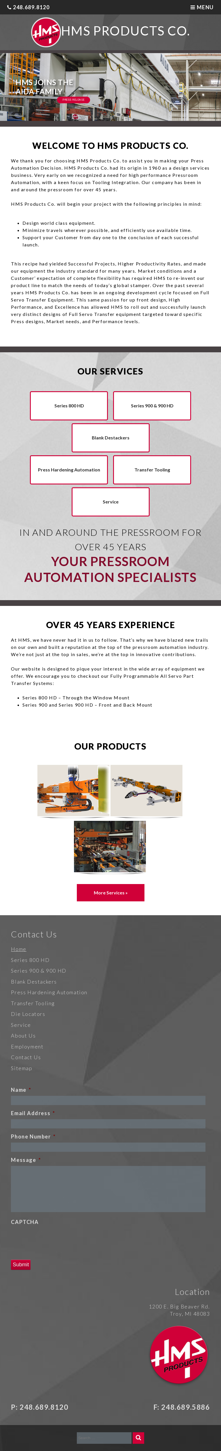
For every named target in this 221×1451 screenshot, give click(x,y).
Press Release (73, 99)
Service (111, 501)
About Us (23, 1035)
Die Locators (28, 1014)
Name (21, 1090)
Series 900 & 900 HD (152, 405)
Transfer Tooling (152, 469)
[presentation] (54, 1239)
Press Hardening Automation (69, 469)
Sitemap (21, 1068)
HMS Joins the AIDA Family (44, 87)
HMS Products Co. (125, 30)
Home (18, 949)
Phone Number (33, 1136)
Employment (27, 1046)
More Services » (111, 892)
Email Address (33, 1113)
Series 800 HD (69, 405)
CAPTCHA (25, 1222)
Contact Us (26, 1057)
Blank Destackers (110, 437)
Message (26, 1160)
